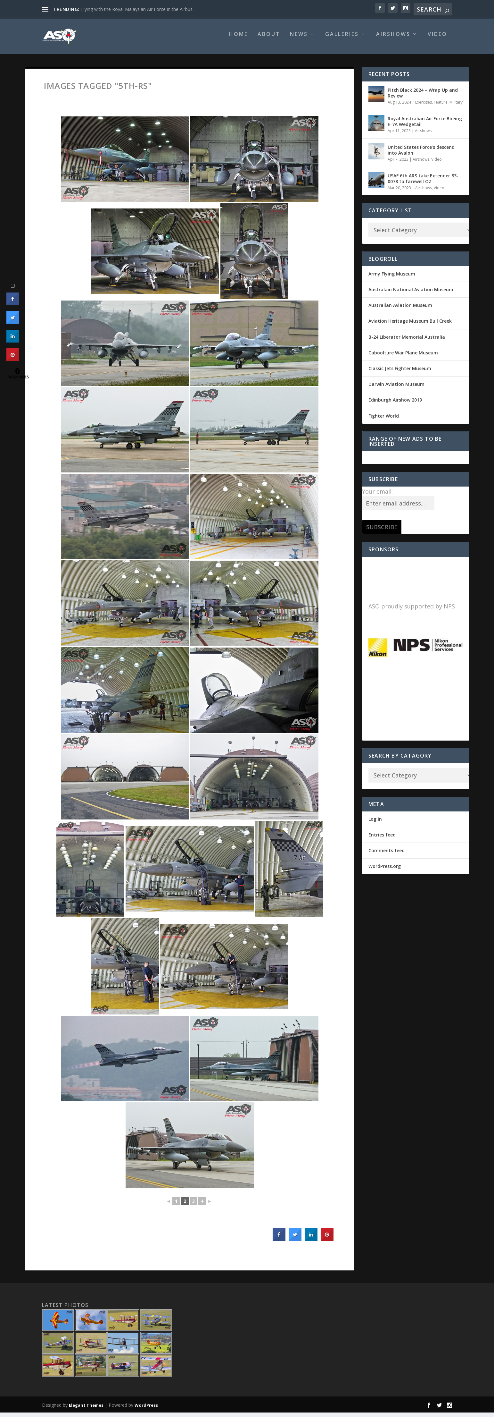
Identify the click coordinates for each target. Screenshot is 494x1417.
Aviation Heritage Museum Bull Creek (410, 325)
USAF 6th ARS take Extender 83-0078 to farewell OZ (423, 183)
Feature (441, 106)
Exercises (423, 106)
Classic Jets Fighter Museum (399, 373)
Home (238, 39)
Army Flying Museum (391, 278)
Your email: (377, 496)
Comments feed (386, 855)
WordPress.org (384, 871)
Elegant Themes (86, 1410)
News (299, 39)
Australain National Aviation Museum (410, 294)
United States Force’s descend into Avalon (421, 154)
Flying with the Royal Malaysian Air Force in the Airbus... (138, 9)
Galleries (342, 39)
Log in (375, 823)
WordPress (146, 1410)
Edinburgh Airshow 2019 (395, 404)
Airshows (393, 39)
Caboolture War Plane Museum (403, 357)
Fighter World (383, 420)
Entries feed (382, 839)
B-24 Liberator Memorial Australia (406, 341)
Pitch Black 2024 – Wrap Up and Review (423, 97)
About (269, 39)
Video (437, 39)
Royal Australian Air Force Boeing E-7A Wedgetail (425, 126)
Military (456, 106)
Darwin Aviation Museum (396, 389)
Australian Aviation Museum (400, 310)
